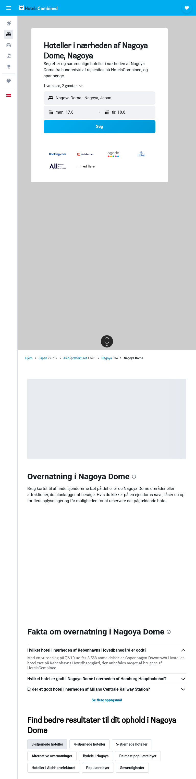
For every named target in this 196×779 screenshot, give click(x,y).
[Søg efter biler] (8, 45)
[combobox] (63, 85)
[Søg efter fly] (8, 23)
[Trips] (8, 81)
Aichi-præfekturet (75, 358)
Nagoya (106, 358)
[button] (8, 8)
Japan (43, 358)
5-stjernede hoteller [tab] (132, 744)
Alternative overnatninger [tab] (52, 756)
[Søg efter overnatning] (8, 34)
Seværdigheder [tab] (132, 768)
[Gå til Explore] (8, 66)
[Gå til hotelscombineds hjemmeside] (38, 7)
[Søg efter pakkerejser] (8, 56)
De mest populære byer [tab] (137, 756)
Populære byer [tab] (97, 768)
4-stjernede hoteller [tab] (89, 744)
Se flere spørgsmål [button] (107, 700)
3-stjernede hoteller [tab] (47, 744)
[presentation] (134, 476)
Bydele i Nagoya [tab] (96, 756)
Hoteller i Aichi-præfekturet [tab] (54, 768)
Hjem (28, 358)
